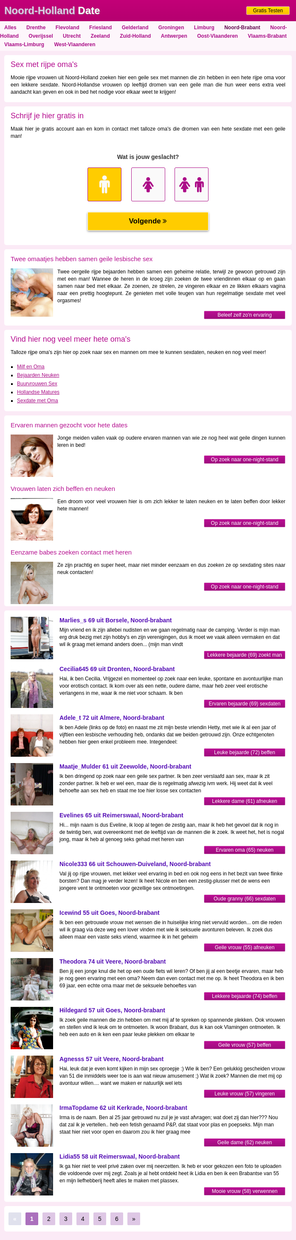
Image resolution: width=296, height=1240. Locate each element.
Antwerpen (174, 36)
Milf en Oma (31, 367)
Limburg (204, 28)
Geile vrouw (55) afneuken (245, 947)
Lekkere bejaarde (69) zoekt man (244, 655)
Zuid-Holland (135, 36)
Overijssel (40, 36)
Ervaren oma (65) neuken (244, 850)
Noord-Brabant (242, 28)
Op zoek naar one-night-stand (245, 460)
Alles (10, 28)
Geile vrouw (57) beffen (244, 1045)
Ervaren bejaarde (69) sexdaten (245, 704)
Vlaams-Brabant (267, 36)
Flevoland (67, 28)
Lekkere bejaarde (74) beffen (244, 996)
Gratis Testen (268, 11)
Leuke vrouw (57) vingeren (244, 1094)
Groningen (171, 28)
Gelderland (135, 28)
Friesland (100, 28)
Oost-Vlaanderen (217, 36)
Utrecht (72, 36)
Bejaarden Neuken (38, 375)
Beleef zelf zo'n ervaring (244, 315)
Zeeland (100, 36)
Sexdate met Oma (37, 401)
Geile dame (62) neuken (244, 1142)
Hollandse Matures (38, 392)
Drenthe (35, 28)
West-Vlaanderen (74, 44)
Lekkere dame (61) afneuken (244, 801)
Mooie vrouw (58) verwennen (245, 1191)
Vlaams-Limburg (24, 44)
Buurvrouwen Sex (37, 384)
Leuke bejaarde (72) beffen (244, 752)
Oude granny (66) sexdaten (245, 899)
